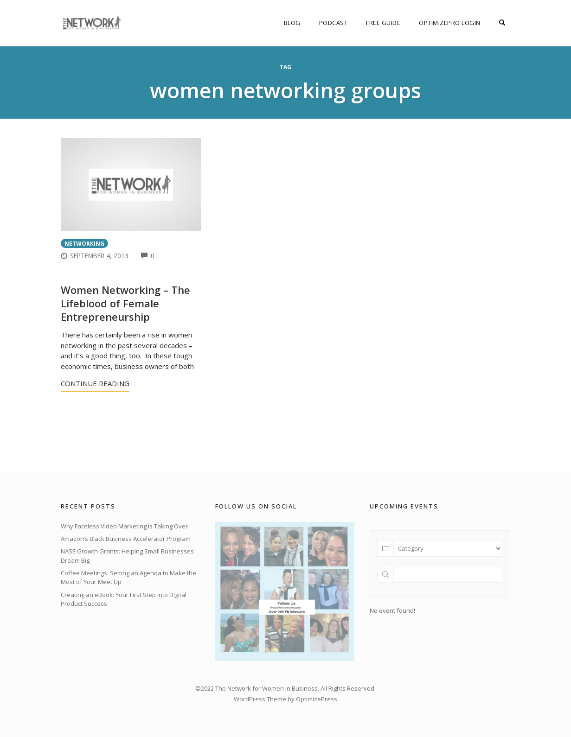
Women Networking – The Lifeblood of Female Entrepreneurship (125, 303)
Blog (292, 23)
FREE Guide (383, 23)
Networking (84, 243)
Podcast (333, 23)
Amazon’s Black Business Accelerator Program (126, 538)
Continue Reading (95, 383)
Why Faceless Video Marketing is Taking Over (124, 526)
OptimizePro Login (450, 23)
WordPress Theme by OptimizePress (285, 699)
